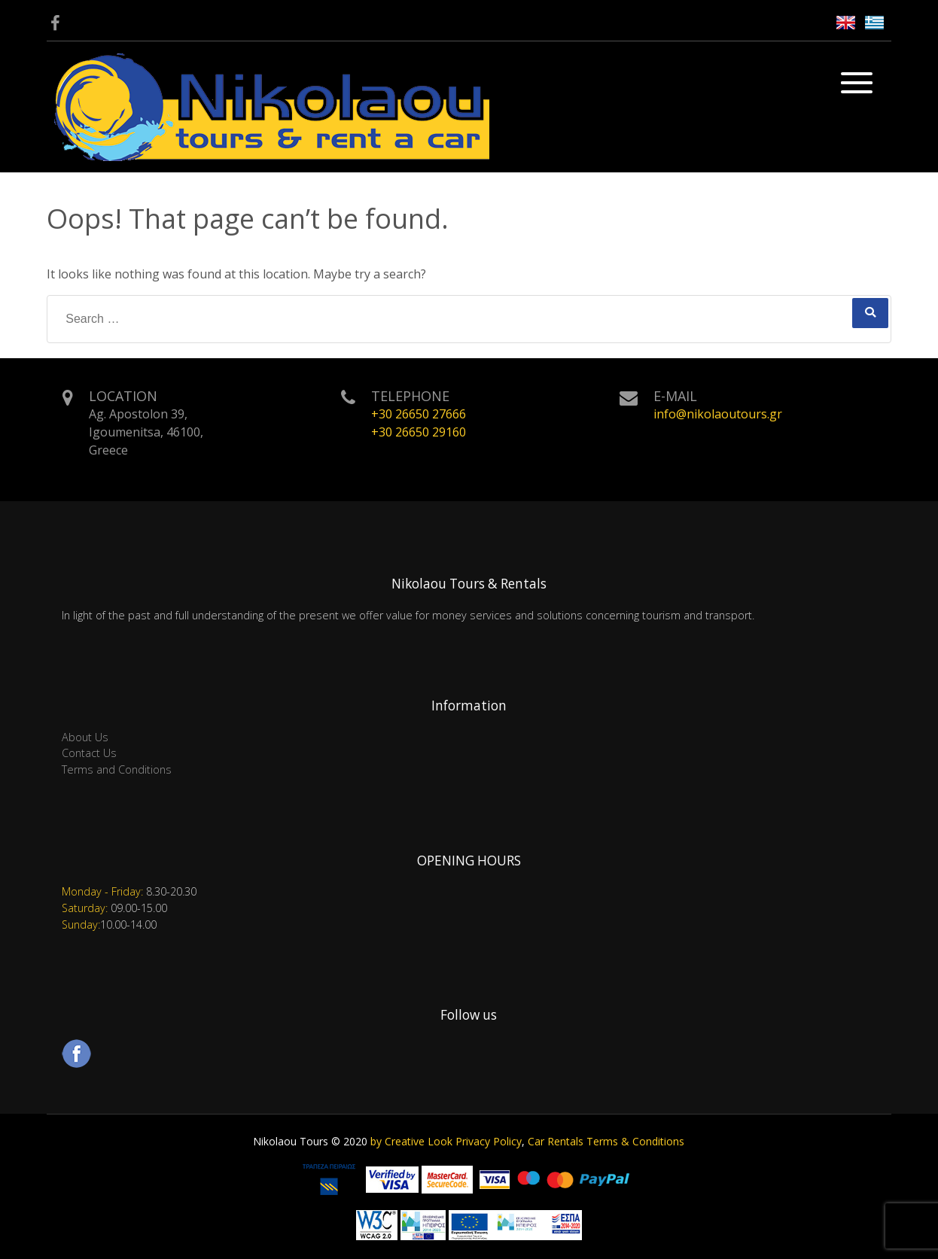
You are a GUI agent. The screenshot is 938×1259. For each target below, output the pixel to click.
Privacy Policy (488, 1141)
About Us (85, 737)
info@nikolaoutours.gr (717, 414)
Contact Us (89, 753)
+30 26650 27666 (418, 414)
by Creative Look (411, 1141)
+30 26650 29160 (418, 432)
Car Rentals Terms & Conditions (606, 1141)
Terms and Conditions (117, 769)
